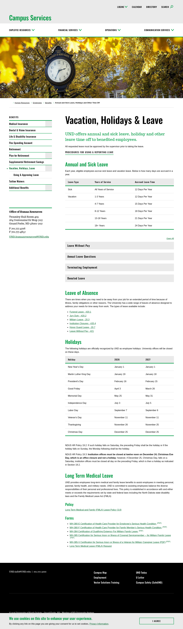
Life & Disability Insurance (22, 136)
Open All (170, 238)
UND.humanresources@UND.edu (29, 237)
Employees (37, 103)
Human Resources (22, 103)
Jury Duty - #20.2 (78, 316)
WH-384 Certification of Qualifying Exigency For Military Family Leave (104, 531)
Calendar (137, 7)
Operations (111, 30)
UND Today (141, 572)
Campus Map (100, 572)
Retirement (15, 149)
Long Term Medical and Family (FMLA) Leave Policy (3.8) (93, 510)
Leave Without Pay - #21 (82, 331)
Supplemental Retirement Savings (26, 162)
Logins (122, 7)
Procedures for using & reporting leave (89, 152)
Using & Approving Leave (26, 175)
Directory (151, 7)
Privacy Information (98, 624)
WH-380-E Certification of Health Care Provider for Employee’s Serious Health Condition (113, 524)
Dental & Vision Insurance (22, 130)
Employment (100, 577)
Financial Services (68, 30)
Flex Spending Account (20, 143)
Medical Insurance (18, 124)
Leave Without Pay (119, 246)
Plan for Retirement (19, 155)
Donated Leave (119, 279)
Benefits (48, 103)
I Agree (163, 621)
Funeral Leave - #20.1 (80, 312)
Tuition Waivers (16, 181)
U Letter (140, 577)
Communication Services (157, 30)
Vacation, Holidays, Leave (22, 168)
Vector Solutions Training (106, 582)
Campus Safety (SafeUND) (149, 582)
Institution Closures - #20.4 (83, 323)
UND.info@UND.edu (20, 572)
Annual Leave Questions (119, 257)
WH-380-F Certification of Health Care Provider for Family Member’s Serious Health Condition (116, 527)
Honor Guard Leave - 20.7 (82, 327)
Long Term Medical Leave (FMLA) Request (91, 546)
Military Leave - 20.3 (79, 319)
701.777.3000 (40, 572)
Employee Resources (20, 30)
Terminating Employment (119, 268)
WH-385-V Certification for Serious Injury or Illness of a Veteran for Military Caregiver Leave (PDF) (118, 542)
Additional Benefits (19, 187)
